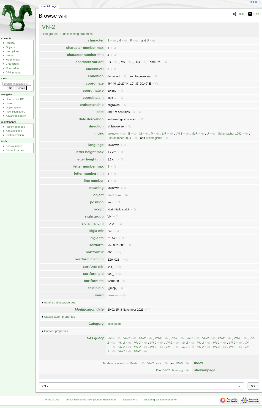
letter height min (90, 159)
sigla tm (97, 238)
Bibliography (13, 72)
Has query (95, 338)
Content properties (56, 331)
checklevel (95, 69)
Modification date (89, 309)
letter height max (90, 152)
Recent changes (15, 126)
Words (9, 55)
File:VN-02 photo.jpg (169, 370)
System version (15, 135)
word (99, 295)
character (96, 40)
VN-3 (179, 133)
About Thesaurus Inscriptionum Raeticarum (91, 399)
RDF (242, 14)
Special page (49, 6)
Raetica (10, 42)
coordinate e (93, 90)
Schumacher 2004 (119, 138)
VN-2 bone (114, 195)
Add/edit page (14, 131)
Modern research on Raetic (120, 363)
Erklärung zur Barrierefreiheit (160, 399)
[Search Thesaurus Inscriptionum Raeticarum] (17, 84)
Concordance (13, 68)
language (96, 145)
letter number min (89, 173)
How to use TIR (15, 99)
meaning (96, 188)
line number (94, 180)
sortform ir (95, 252)
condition (96, 76)
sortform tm (94, 281)
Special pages (14, 146)
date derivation (91, 119)
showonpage (204, 370)
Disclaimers (130, 399)
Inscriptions (12, 51)
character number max (85, 48)
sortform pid (93, 274)
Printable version (15, 150)
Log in (254, 1)
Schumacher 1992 (230, 133)
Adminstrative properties (59, 302)
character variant (90, 62)
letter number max (88, 166)
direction (96, 126)
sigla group (94, 216)
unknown (113, 133)
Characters (12, 63)
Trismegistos (154, 138)
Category (96, 323)
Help (256, 14)
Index (9, 103)
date (100, 112)
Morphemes (12, 59)
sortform (96, 245)
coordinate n (93, 97)
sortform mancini (89, 259)
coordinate (95, 83)
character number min (85, 55)
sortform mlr (93, 266)
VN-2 (48, 27)
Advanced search (16, 115)
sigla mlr (96, 231)
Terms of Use (51, 399)
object (98, 195)
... (149, 351)
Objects (10, 47)
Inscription (114, 323)
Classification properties (59, 316)
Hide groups (49, 34)
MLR (194, 133)
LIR (164, 133)
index (99, 133)
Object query (13, 107)
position (97, 202)
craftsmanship (92, 105)
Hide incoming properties (76, 34)
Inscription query (15, 111)
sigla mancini (93, 223)
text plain (96, 288)
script (99, 209)
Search (5, 78)
